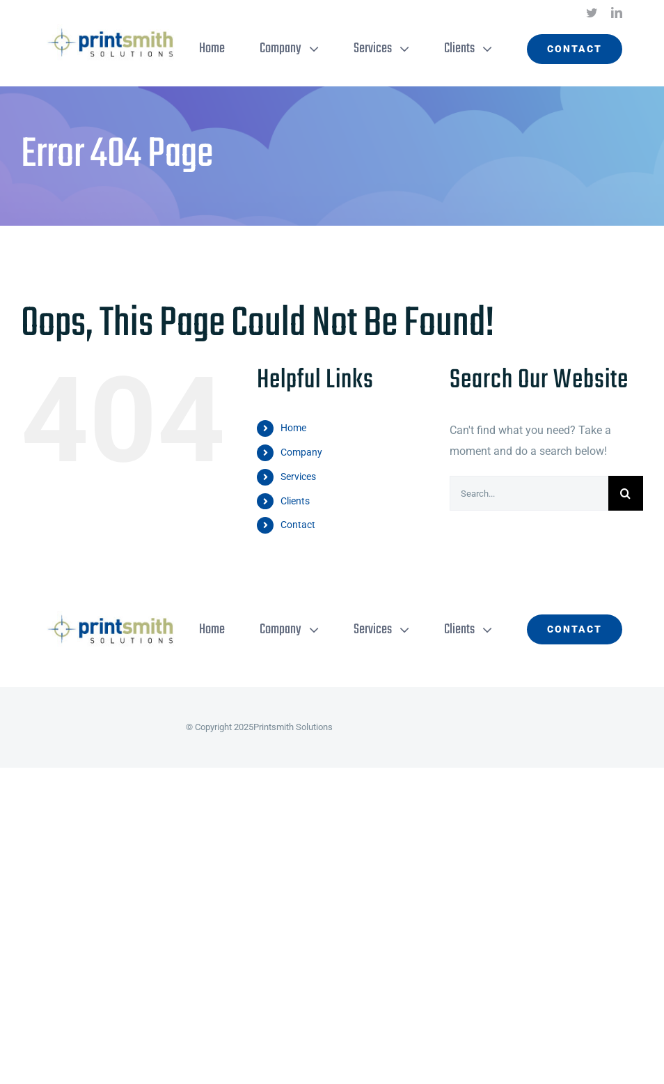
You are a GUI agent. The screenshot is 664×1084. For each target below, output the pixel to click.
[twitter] (591, 12)
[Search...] (529, 493)
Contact (297, 524)
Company (301, 452)
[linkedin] (616, 12)
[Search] (625, 493)
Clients (295, 500)
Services (298, 476)
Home (293, 427)
